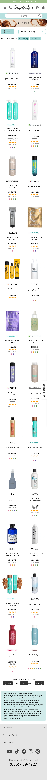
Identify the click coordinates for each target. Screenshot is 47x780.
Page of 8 (23, 683)
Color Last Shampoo (34, 130)
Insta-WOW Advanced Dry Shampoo (34, 554)
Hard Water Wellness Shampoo (35, 448)
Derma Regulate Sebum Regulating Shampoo (35, 290)
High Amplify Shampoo (34, 186)
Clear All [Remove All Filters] (37, 39)
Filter (9, 31)
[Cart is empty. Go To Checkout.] (43, 7)
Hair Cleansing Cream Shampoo (12, 238)
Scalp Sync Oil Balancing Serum (35, 341)
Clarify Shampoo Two (35, 393)
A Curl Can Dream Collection (12, 290)
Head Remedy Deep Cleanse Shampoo (34, 500)
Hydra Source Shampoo (12, 79)
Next (39, 683)
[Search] (40, 15)
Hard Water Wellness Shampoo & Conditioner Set (12, 130)
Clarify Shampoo (34, 604)
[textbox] (24, 15)
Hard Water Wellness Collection (12, 604)
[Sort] (34, 31)
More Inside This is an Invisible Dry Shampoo (12, 448)
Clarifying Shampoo (12, 500)
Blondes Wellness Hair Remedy (12, 341)
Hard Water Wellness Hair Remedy (34, 238)
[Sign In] (37, 7)
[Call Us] (10, 7)
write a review (12, 88)
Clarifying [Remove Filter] (24, 39)
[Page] (24, 683)
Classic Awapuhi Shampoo (12, 186)
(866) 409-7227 (23, 764)
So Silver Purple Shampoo (12, 393)
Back (8, 683)
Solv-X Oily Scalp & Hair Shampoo (34, 78)
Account (7, 727)
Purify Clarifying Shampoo (34, 656)
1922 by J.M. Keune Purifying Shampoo (12, 554)
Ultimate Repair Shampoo (12, 656)
